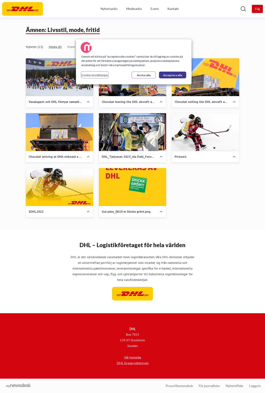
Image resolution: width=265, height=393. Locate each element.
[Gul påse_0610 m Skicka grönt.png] (132, 187)
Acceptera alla (172, 75)
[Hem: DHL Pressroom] (22, 9)
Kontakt (173, 9)
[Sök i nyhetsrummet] (243, 9)
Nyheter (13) (34, 47)
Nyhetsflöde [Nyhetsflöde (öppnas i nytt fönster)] (234, 386)
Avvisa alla (144, 75)
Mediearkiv (134, 9)
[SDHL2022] (59, 187)
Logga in (255, 386)
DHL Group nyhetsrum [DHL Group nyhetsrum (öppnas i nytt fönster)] (133, 363)
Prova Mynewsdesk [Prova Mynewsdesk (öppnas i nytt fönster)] (179, 386)
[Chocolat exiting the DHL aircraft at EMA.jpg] (205, 77)
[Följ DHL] (257, 9)
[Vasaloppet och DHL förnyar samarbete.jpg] (59, 77)
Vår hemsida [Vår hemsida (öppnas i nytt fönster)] (132, 357)
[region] (134, 61)
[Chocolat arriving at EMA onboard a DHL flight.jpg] (59, 132)
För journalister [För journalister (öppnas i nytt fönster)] (209, 386)
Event (154, 9)
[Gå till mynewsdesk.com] (18, 386)
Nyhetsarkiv (109, 9)
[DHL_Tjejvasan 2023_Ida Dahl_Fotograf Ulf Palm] (132, 132)
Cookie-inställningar (94, 75)
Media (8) (55, 47)
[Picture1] (205, 132)
